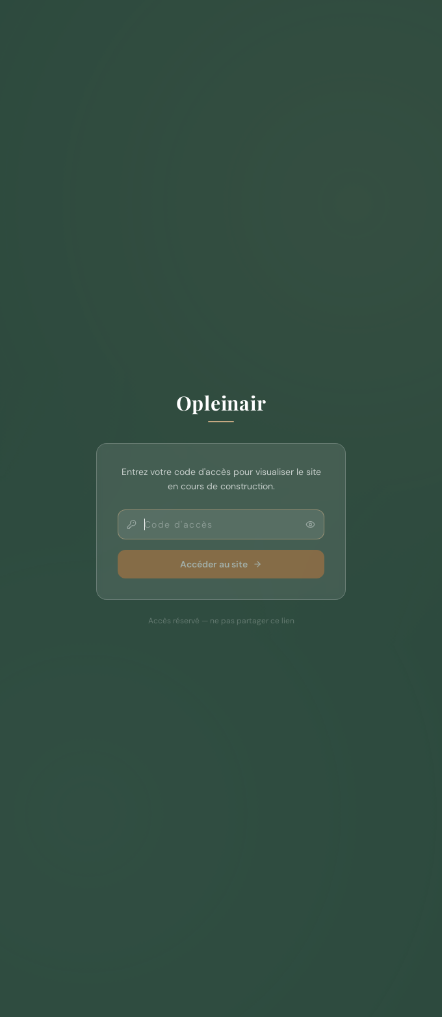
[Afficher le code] (310, 525)
